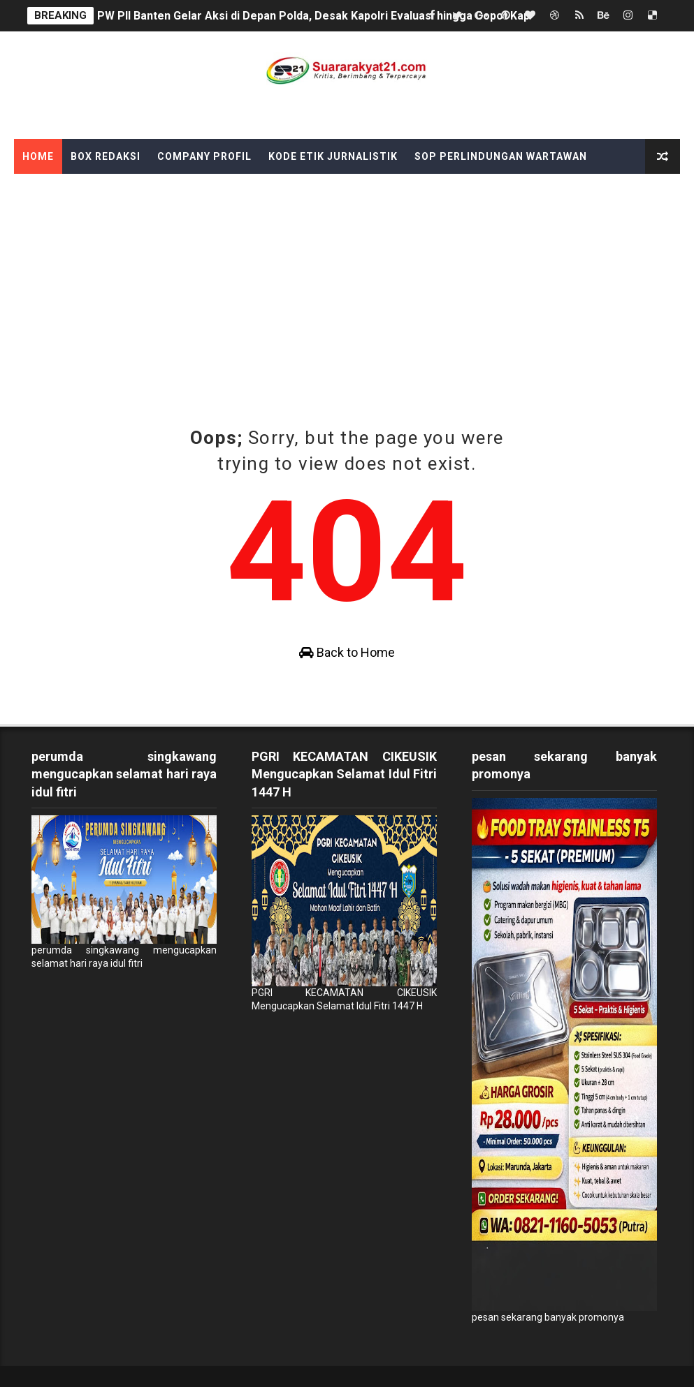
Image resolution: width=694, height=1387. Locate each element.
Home (38, 156)
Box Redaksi (105, 156)
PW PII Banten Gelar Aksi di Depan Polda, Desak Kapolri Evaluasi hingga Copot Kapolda (324, 15)
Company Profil (204, 156)
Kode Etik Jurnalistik (333, 156)
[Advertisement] (347, 278)
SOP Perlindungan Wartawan (500, 156)
